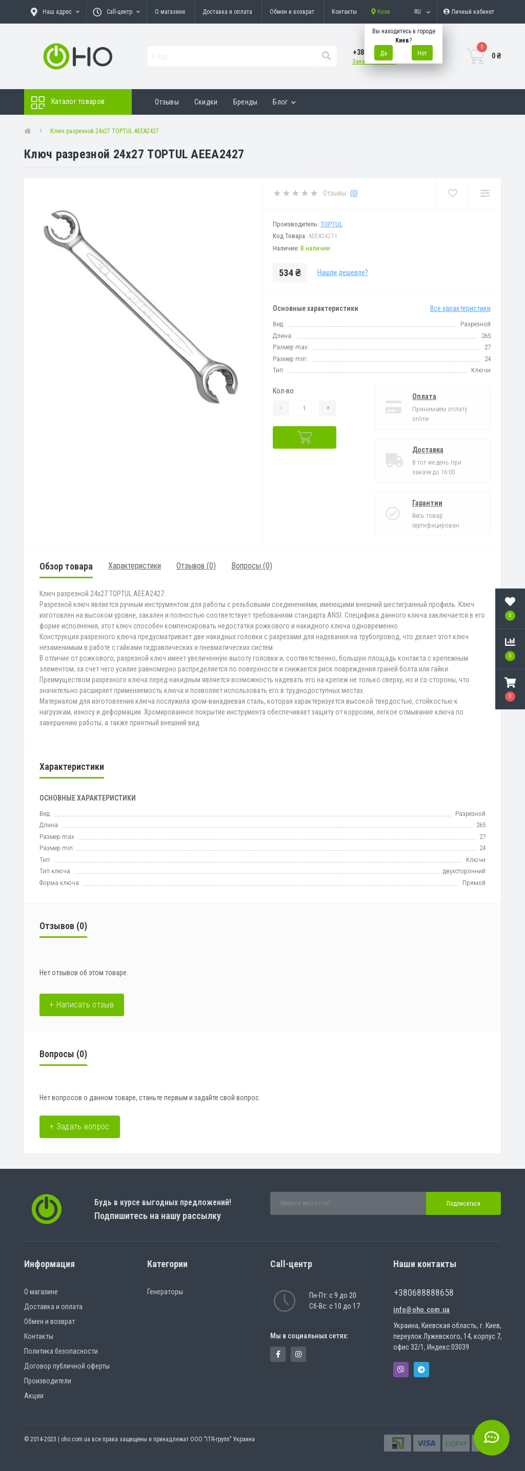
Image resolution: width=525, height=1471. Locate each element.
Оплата (424, 396)
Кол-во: (284, 391)
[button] (510, 689)
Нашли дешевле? (342, 272)
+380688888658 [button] (424, 1292)
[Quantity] (304, 408)
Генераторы (165, 1292)
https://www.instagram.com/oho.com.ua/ (298, 1354)
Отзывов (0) (196, 566)
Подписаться (463, 1203)
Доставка (427, 450)
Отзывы (167, 102)
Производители (47, 1381)
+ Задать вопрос (80, 1126)
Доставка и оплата (227, 11)
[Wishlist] (452, 193)
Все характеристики (460, 308)
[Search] (326, 56)
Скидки (206, 102)
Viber (401, 1369)
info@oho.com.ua (421, 1310)
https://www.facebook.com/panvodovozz (278, 1354)
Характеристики (134, 566)
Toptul (331, 224)
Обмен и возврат (292, 11)
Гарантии (427, 503)
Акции (34, 1396)
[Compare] (485, 193)
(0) (354, 193)
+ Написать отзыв (82, 1005)
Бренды (245, 102)
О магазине (170, 11)
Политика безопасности (61, 1351)
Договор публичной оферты (67, 1366)
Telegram (421, 1369)
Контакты (344, 11)
